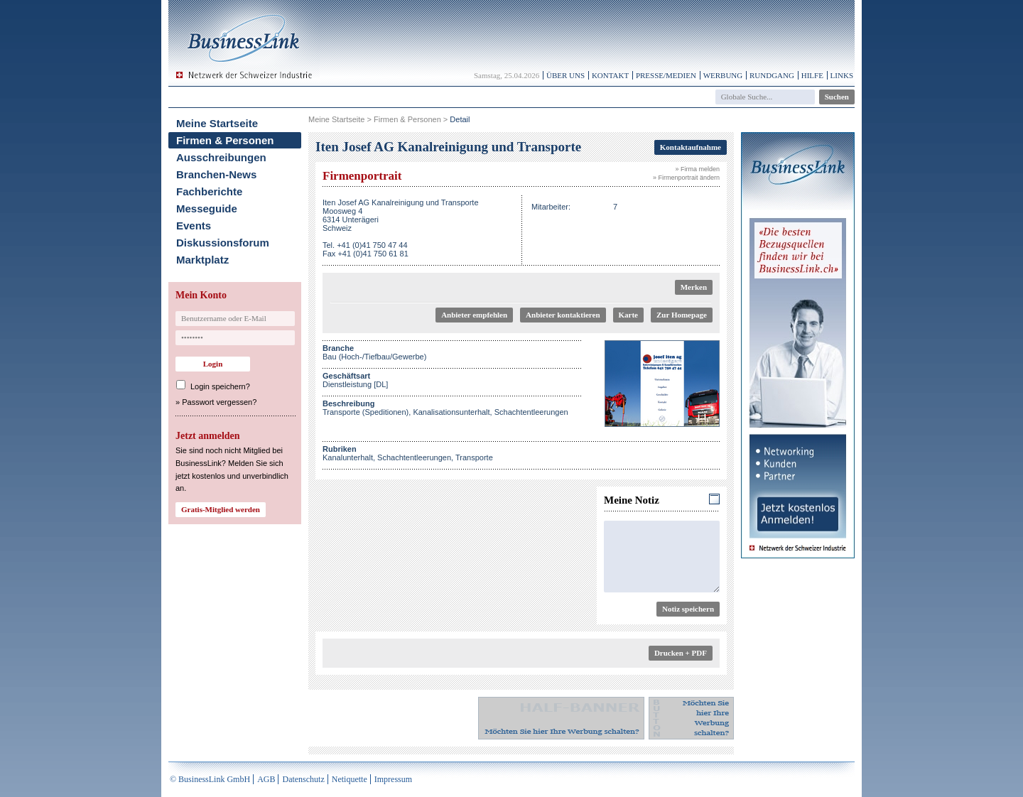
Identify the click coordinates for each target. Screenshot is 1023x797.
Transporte (474, 457)
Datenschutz (303, 779)
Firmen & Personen (225, 140)
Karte (628, 314)
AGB (266, 779)
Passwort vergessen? (219, 402)
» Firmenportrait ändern (686, 177)
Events (193, 225)
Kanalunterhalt (348, 457)
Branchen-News (216, 174)
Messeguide (206, 208)
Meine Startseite (217, 123)
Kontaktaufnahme (690, 147)
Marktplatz (202, 260)
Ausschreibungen (221, 157)
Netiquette (349, 779)
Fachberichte (209, 191)
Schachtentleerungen (414, 457)
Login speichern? (220, 386)
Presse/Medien (666, 75)
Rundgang (771, 75)
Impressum (393, 779)
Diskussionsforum (222, 243)
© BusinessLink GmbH (210, 779)
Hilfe (812, 75)
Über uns (565, 75)
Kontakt (610, 75)
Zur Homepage (681, 314)
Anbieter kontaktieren (563, 314)
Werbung (723, 75)
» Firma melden (697, 169)
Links (841, 75)
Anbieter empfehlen (474, 314)
